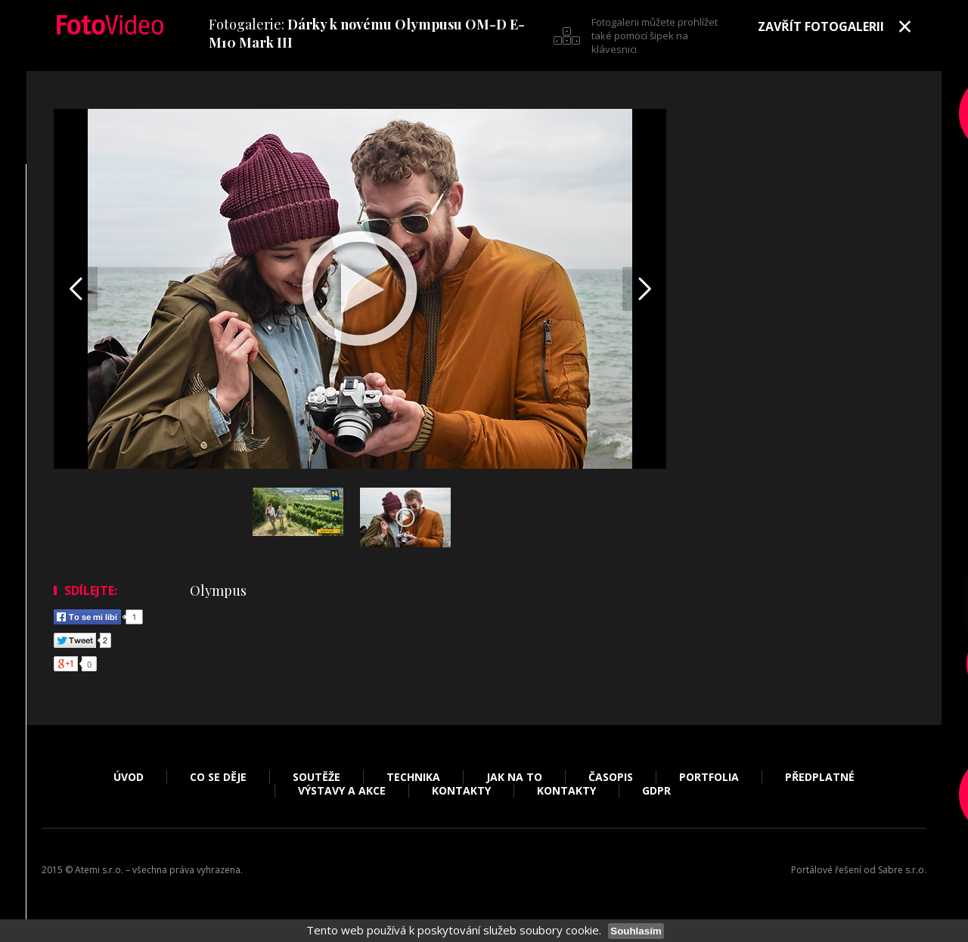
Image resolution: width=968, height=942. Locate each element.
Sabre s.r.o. (902, 869)
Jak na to (514, 777)
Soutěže (316, 777)
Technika (413, 777)
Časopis (610, 777)
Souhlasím (635, 931)
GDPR (656, 791)
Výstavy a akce (342, 791)
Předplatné (820, 777)
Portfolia (709, 777)
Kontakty (461, 791)
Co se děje (218, 777)
